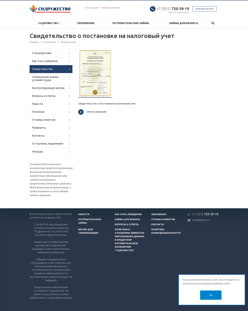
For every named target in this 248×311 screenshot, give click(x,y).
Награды (37, 151)
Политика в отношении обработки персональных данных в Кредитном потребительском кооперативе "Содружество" (129, 240)
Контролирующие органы (48, 88)
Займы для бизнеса (183, 23)
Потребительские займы (130, 23)
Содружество (49, 23)
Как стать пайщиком (45, 61)
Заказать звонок (204, 9)
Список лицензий (92, 112)
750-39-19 (172, 9)
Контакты (38, 135)
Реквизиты (39, 127)
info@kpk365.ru (201, 220)
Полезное (38, 111)
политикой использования (198, 283)
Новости (37, 103)
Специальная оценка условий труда (45, 78)
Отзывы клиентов (43, 119)
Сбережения (85, 23)
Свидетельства (42, 69)
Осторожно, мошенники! (47, 143)
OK (210, 295)
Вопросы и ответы (44, 95)
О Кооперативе (42, 53)
